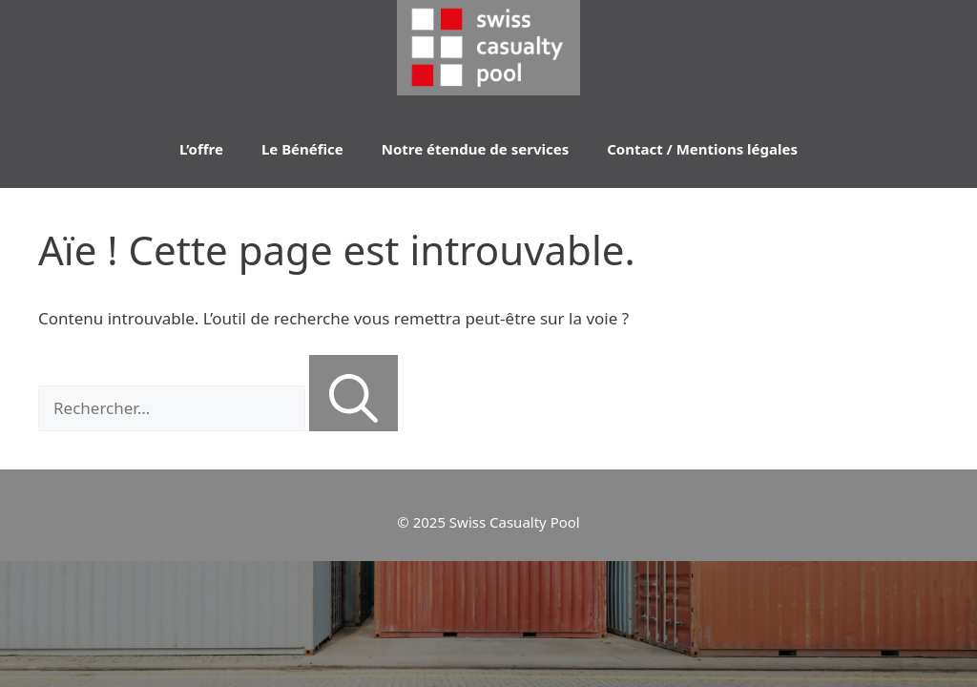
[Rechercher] (353, 393)
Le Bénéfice (302, 148)
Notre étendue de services (475, 148)
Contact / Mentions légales (702, 148)
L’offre (201, 148)
